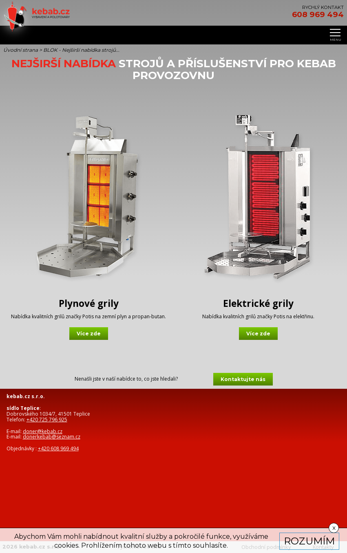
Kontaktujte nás (243, 379)
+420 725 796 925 (47, 419)
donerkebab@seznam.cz (51, 436)
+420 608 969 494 (58, 448)
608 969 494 (318, 14)
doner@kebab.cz (42, 431)
